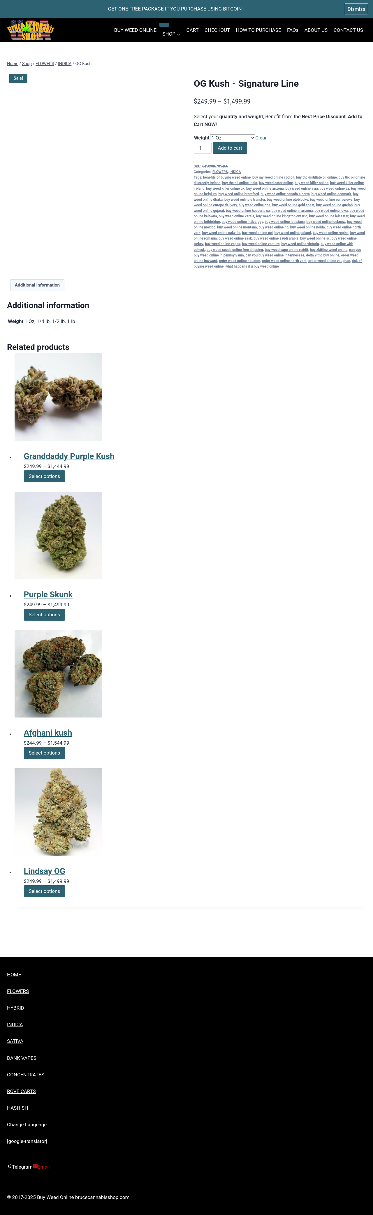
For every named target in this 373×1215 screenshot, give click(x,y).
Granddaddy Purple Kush (69, 456)
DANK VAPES (21, 1058)
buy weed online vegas (222, 244)
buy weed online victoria (300, 244)
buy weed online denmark (331, 194)
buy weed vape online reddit (286, 250)
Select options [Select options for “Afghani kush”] (44, 753)
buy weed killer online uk (225, 188)
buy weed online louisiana (285, 222)
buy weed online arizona (265, 188)
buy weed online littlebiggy (242, 222)
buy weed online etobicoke (287, 200)
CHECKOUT (217, 30)
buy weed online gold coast (293, 205)
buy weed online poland (293, 233)
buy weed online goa (254, 205)
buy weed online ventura (260, 244)
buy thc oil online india (239, 183)
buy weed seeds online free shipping (235, 250)
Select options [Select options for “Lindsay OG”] (44, 891)
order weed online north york (284, 261)
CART (192, 30)
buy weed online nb (273, 227)
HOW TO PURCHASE (258, 30)
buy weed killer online (311, 183)
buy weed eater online (276, 183)
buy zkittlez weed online (328, 250)
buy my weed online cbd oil (273, 177)
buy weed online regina (331, 233)
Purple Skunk (48, 594)
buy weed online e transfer (244, 200)
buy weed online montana (237, 227)
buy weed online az (334, 188)
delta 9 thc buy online (322, 255)
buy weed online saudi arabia (276, 238)
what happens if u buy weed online (252, 266)
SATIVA (15, 1041)
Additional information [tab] (37, 285)
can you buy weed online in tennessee (275, 255)
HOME (14, 974)
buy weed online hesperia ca (248, 211)
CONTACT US (348, 30)
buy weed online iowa (331, 211)
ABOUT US (316, 30)
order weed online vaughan (329, 261)
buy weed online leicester (329, 216)
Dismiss (356, 9)
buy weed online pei (257, 233)
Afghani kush (48, 733)
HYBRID (15, 1008)
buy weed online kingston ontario (281, 216)
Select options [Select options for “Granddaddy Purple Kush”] (44, 476)
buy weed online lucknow (326, 222)
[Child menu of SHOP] (164, 25)
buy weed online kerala (236, 216)
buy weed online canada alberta (285, 194)
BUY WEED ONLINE (135, 30)
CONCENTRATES (25, 1075)
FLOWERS (220, 172)
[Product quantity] (203, 148)
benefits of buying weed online (227, 177)
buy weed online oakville (221, 233)
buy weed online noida (307, 227)
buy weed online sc (315, 238)
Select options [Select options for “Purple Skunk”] (44, 614)
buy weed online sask (235, 238)
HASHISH (17, 1108)
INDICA (235, 172)
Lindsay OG (45, 871)
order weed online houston (239, 261)
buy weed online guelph (334, 205)
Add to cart (230, 148)
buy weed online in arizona (292, 211)
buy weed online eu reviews (331, 200)
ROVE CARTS (21, 1091)
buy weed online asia (302, 188)
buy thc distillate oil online (316, 177)
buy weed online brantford (238, 194)
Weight (202, 138)
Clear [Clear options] (261, 138)
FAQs (292, 30)
